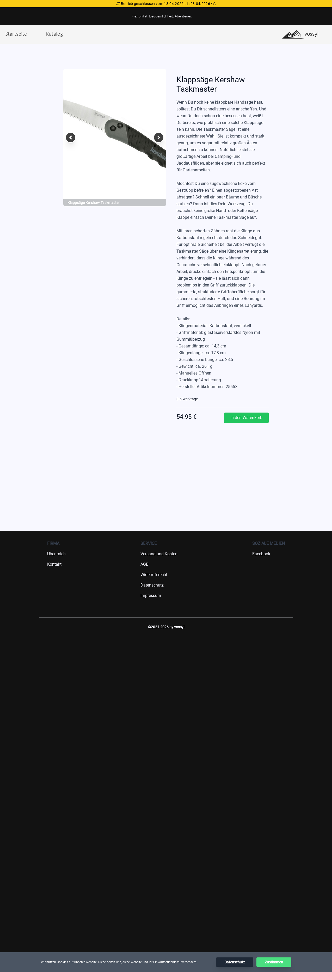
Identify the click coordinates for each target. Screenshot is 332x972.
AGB (144, 564)
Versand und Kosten (158, 553)
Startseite (16, 33)
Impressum (150, 595)
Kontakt (54, 564)
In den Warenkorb (246, 417)
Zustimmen (274, 962)
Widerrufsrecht (153, 574)
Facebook (261, 553)
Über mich (56, 553)
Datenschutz (152, 585)
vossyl (300, 34)
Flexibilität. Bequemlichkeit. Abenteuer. (162, 16)
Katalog (54, 33)
